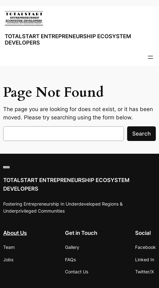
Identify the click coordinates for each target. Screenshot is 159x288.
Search (141, 133)
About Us (15, 233)
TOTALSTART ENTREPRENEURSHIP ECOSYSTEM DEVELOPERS (68, 39)
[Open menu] (150, 57)
